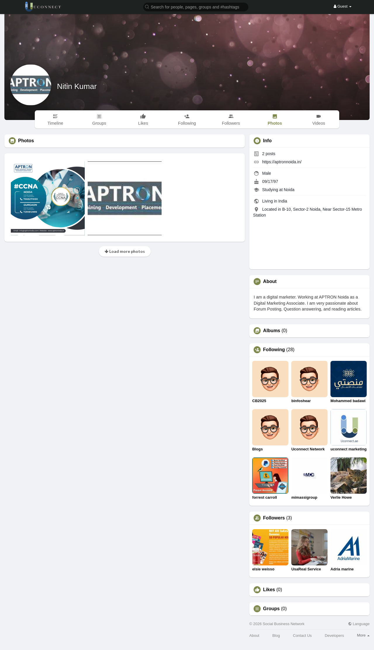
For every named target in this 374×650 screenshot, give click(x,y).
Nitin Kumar (77, 86)
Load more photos (125, 251)
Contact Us (302, 635)
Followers (274, 518)
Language (359, 624)
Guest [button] (343, 6)
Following (274, 349)
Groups (271, 608)
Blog (276, 635)
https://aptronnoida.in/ (282, 162)
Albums (271, 330)
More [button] (363, 635)
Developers (334, 635)
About (254, 635)
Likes (269, 589)
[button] (195, 6)
